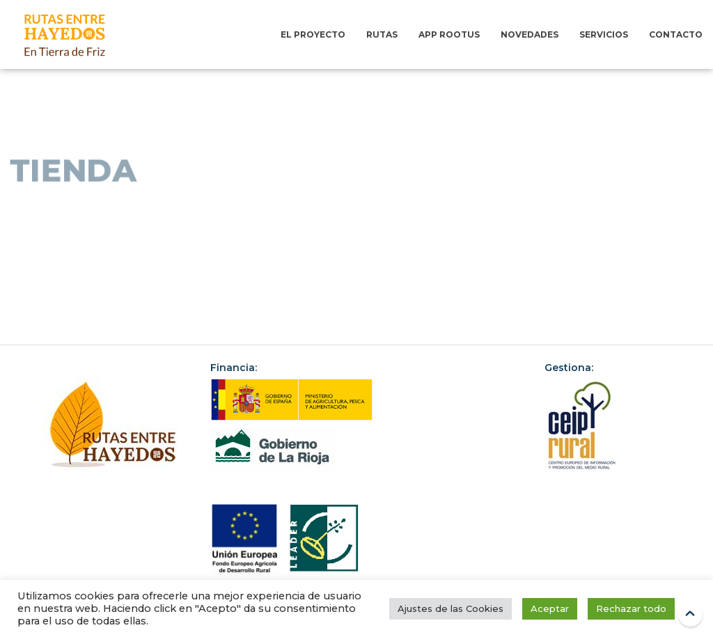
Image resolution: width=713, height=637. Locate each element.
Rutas (382, 34)
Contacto (676, 34)
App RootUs (449, 34)
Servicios (603, 34)
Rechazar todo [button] (631, 608)
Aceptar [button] (550, 608)
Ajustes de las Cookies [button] (450, 608)
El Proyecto (313, 34)
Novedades (529, 34)
